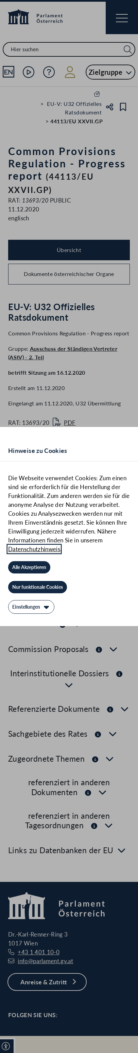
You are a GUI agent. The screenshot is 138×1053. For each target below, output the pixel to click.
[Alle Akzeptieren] (29, 567)
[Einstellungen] (31, 607)
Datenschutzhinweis (34, 549)
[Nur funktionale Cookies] (37, 587)
